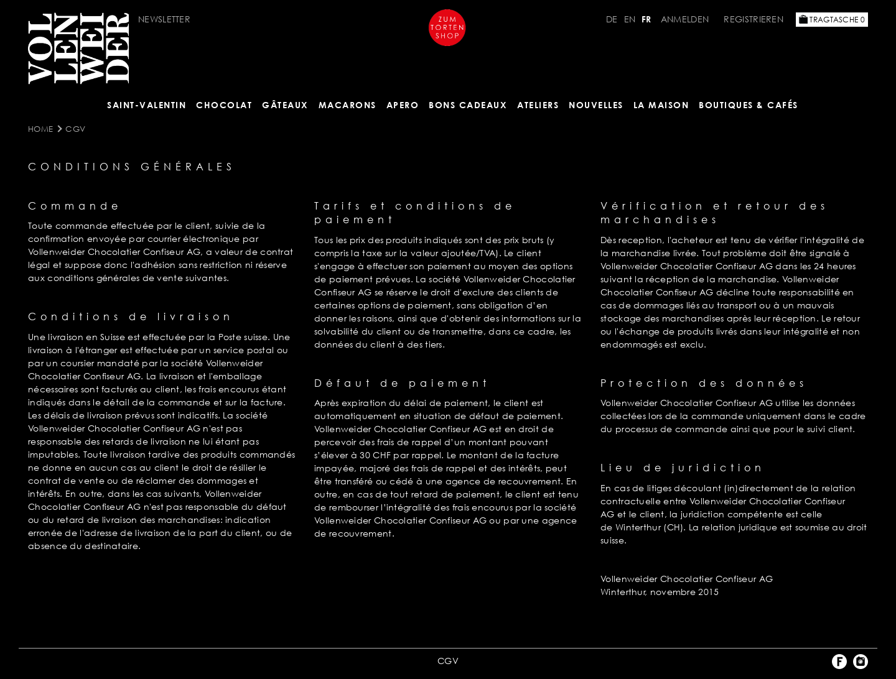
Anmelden (686, 19)
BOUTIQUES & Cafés (748, 104)
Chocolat (224, 104)
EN (630, 19)
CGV (75, 129)
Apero (402, 104)
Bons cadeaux (468, 104)
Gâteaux (285, 104)
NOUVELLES (596, 104)
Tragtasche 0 (832, 19)
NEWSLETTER (164, 19)
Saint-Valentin (146, 104)
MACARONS (347, 104)
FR (646, 19)
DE (612, 19)
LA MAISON (661, 104)
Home (40, 129)
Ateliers (538, 104)
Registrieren (753, 19)
